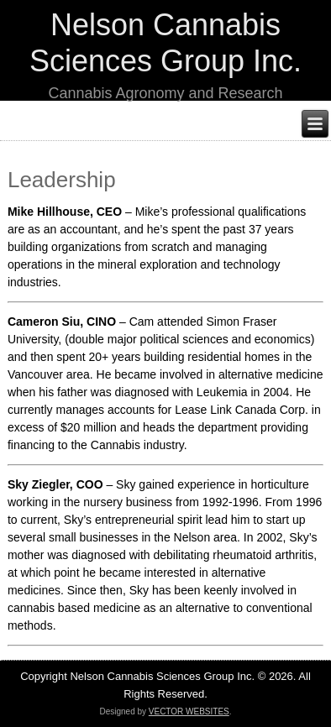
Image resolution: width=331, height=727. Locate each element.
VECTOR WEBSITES (189, 711)
